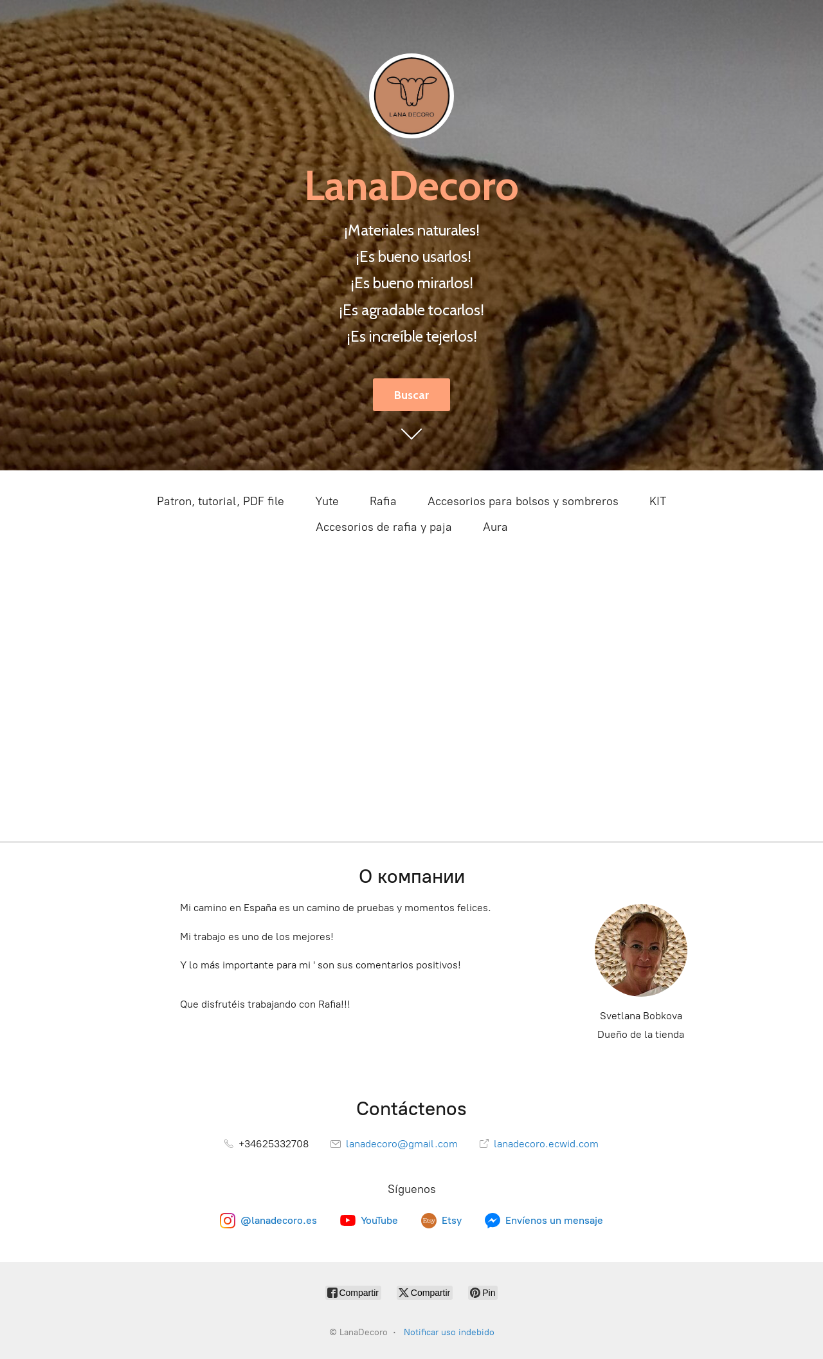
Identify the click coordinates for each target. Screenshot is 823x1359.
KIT (657, 501)
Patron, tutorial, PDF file (220, 501)
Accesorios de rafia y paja (384, 527)
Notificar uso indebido (449, 1332)
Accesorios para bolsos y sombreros (523, 501)
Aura (495, 527)
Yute (327, 501)
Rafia (383, 501)
